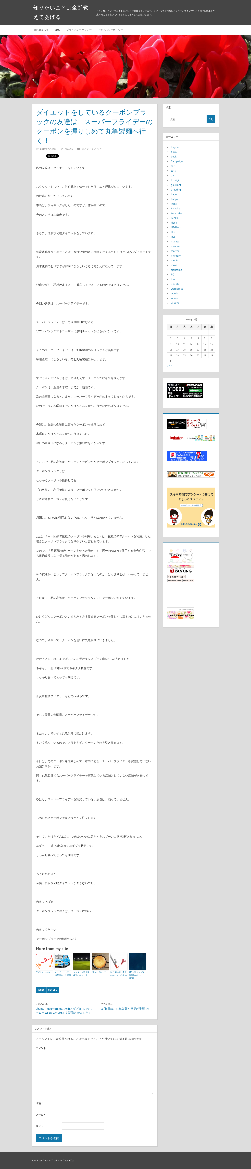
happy (174, 199)
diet (173, 175)
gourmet (176, 184)
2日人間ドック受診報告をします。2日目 (137, 975)
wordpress (177, 288)
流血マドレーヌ (99, 972)
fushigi (175, 180)
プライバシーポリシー (79, 29)
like (173, 232)
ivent (41, 990)
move (174, 265)
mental (175, 260)
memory (176, 255)
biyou (174, 151)
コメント (41, 1048)
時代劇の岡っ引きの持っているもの (118, 973)
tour (173, 279)
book (174, 156)
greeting (176, 189)
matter (175, 251)
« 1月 (170, 366)
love (173, 236)
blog (57, 29)
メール (40, 1114)
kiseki (174, 222)
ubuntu (175, 284)
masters (175, 246)
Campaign (177, 161)
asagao (69, 148)
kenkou (175, 218)
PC (172, 274)
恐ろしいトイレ (43, 972)
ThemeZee (68, 1160)
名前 (39, 1103)
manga (175, 241)
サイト (39, 1126)
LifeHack (176, 227)
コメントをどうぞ (91, 148)
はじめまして (41, 29)
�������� (186, 609)
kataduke (176, 213)
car (172, 166)
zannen (52, 990)
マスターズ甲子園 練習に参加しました (81, 975)
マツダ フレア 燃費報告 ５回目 (63, 973)
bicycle (175, 147)
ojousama (176, 269)
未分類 (175, 302)
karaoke (175, 208)
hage (174, 194)
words (174, 293)
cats (173, 170)
